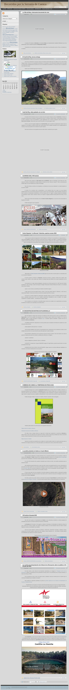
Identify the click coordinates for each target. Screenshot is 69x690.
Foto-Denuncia (4, 37)
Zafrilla (9, 46)
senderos (12, 44)
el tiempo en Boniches (6, 92)
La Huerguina (13, 38)
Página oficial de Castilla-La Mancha (28, 428)
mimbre (12, 39)
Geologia (12, 37)
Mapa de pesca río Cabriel (26, 438)
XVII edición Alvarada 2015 (30, 515)
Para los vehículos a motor (47, 8)
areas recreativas (12, 26)
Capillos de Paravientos (9, 30)
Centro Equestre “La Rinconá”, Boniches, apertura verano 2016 (39, 233)
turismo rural (8, 45)
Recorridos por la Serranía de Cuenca (25, 4)
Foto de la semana (30, 8)
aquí (43, 318)
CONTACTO (17, 0)
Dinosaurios (32, 678)
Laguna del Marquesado (6, 38)
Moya (15, 39)
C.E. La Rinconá (10, 65)
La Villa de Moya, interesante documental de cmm (36, 12)
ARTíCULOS (9, 8)
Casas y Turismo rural (8, 75)
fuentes (9, 37)
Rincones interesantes (31, 108)
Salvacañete (7, 44)
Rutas (36, 108)
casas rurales (15, 30)
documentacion (44, 229)
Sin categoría (40, 108)
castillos (50, 108)
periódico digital (27, 468)
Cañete (25, 229)
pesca (39, 447)
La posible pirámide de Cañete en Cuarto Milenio (36, 451)
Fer (31, 14)
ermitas (11, 36)
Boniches (25, 108)
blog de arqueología (63, 457)
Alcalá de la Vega (5, 26)
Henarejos (16, 37)
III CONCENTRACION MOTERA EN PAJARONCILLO (36, 311)
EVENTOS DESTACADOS (31, 229)
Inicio (5, 8)
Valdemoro (12, 45)
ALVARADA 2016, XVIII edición (31, 175)
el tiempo (4, 91)
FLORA (15, 36)
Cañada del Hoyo (27, 677)
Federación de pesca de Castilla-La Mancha (29, 430)
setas (15, 44)
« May (4, 90)
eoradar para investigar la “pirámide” (30, 479)
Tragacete (4, 45)
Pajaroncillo (35, 381)
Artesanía (4, 28)
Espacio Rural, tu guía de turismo (10, 76)
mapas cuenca (5, 39)
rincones (53, 108)
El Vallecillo (4, 36)
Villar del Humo (5, 46)
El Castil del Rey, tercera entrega (31, 57)
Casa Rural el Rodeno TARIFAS (8, 0)
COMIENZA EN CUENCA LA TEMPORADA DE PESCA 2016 (38, 385)
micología (9, 39)
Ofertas (3, 40)
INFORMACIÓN (38, 8)
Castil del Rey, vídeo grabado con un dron (34, 112)
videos (46, 511)
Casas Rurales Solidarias (6, 31)
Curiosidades (42, 511)
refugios (7, 42)
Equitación (8, 36)
